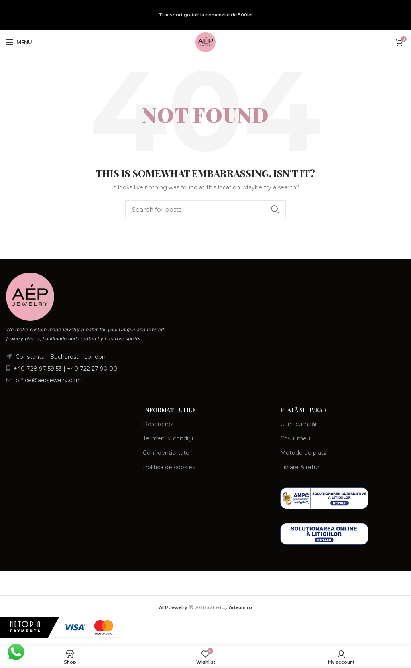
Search (275, 209)
